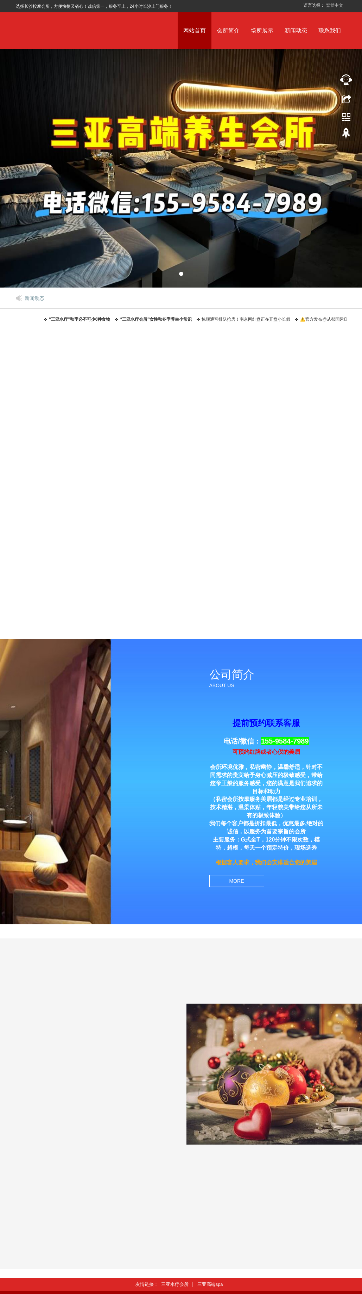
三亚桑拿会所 (178, 489)
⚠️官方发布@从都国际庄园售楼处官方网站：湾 (105, 1191)
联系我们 (329, 30)
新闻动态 (296, 30)
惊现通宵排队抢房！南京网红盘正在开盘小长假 (248, 319)
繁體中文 (334, 5)
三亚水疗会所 (65, 489)
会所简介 (228, 30)
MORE (236, 881)
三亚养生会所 (65, 614)
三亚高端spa (292, 489)
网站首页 (194, 30)
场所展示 (262, 30)
